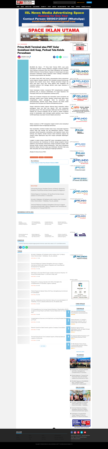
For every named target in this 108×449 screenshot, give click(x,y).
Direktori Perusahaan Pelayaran (77, 433)
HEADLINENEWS (36, 6)
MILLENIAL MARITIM (62, 6)
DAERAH (17, 429)
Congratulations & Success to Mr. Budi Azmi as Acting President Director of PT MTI (49, 320)
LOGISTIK (54, 6)
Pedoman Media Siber (75, 431)
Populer (89, 2)
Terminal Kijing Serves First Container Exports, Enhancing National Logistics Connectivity (49, 338)
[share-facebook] (54, 57)
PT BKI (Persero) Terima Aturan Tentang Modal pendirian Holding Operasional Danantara (82, 341)
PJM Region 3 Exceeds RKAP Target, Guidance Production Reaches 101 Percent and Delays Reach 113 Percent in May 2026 (49, 275)
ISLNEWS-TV (43, 6)
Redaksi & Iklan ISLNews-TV (77, 429)
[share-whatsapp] (60, 57)
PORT (69, 6)
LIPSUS (49, 6)
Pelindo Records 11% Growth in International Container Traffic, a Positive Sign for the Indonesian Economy (82, 320)
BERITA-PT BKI (28, 6)
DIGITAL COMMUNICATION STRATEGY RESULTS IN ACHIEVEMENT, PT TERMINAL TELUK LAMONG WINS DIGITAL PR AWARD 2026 (48, 303)
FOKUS (43, 429)
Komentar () (65, 57)
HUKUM (17, 431)
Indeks (22, 6)
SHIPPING (78, 6)
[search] (64, 2)
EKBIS (30, 429)
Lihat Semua (43, 346)
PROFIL (72, 6)
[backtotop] (54, 423)
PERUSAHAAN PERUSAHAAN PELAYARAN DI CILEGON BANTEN (82, 313)
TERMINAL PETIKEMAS (86, 6)
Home (18, 6)
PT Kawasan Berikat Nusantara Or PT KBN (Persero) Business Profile (81, 334)
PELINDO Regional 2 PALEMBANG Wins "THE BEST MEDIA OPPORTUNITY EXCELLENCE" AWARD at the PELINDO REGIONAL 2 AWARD (80, 377)
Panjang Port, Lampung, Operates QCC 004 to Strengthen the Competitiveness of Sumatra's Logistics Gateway (48, 284)
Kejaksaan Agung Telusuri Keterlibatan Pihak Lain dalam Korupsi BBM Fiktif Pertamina (82, 327)
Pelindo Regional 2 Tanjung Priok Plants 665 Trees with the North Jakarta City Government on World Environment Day (80, 371)
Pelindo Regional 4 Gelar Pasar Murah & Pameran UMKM (44, 163)
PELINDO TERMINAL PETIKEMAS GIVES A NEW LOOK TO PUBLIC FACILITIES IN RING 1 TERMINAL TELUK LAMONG (49, 257)
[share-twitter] (57, 57)
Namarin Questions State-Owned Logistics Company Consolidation (47, 329)
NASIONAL (18, 433)
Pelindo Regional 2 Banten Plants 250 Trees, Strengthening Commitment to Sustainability (48, 293)
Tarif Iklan (83, 431)
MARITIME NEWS (49, 157)
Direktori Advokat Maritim (76, 435)
